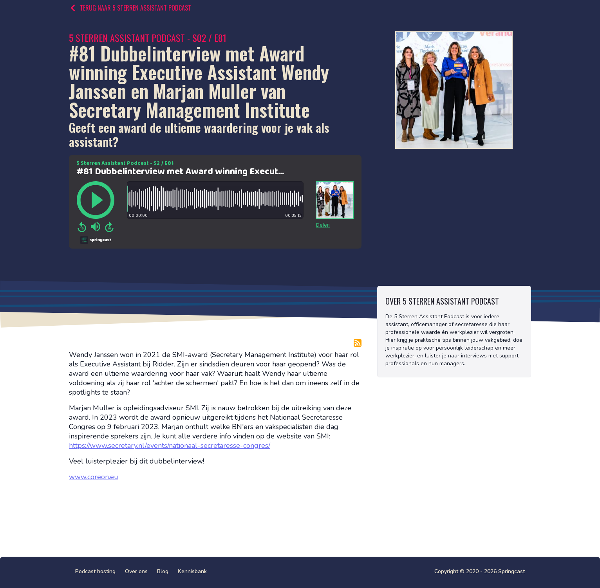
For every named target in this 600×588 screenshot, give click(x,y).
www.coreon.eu (93, 477)
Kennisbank (192, 571)
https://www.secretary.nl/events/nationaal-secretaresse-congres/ (169, 445)
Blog (162, 571)
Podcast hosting (95, 571)
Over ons (136, 571)
